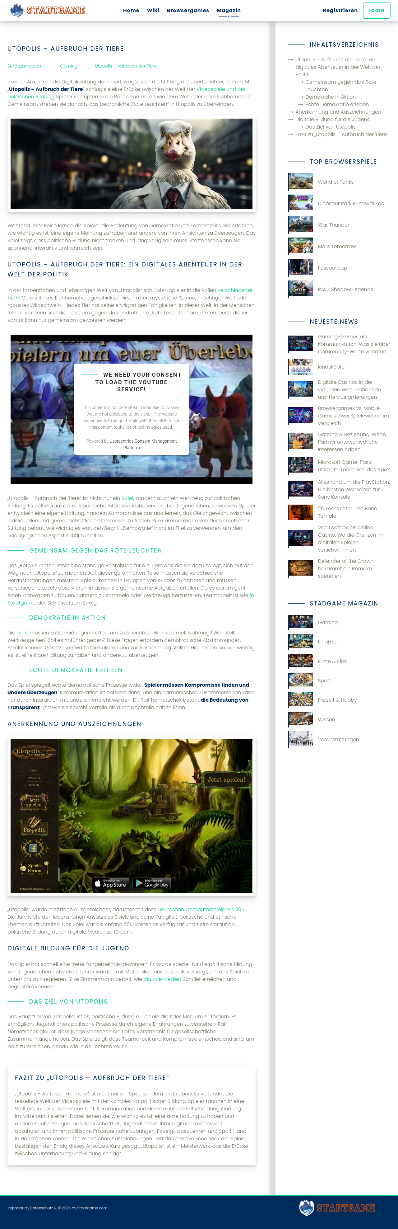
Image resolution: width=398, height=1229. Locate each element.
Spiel (127, 498)
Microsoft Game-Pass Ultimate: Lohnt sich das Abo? (339, 466)
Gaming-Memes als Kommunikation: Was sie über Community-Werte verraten (339, 344)
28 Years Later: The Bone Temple (332, 512)
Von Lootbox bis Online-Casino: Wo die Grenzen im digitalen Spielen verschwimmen (335, 538)
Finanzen (314, 642)
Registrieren (340, 10)
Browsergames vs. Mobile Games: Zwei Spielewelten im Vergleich (338, 416)
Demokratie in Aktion (330, 97)
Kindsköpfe (316, 367)
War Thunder (318, 225)
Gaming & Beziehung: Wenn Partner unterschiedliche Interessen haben (337, 442)
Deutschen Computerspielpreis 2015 (202, 909)
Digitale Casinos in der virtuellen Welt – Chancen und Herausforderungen (334, 390)
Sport (309, 681)
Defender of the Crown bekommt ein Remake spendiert (330, 569)
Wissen (311, 720)
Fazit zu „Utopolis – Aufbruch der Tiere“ (341, 134)
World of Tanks (321, 182)
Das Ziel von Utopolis (330, 126)
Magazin (229, 10)
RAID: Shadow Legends (330, 289)
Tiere (22, 632)
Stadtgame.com (92, 1208)
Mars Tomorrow (322, 246)
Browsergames (188, 10)
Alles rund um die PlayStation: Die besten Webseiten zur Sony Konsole (339, 489)
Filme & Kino (317, 661)
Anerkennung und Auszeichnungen (338, 111)
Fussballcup (317, 268)
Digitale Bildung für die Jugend (332, 119)
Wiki (153, 10)
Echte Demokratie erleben (337, 104)
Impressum (17, 1208)
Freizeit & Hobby (322, 700)
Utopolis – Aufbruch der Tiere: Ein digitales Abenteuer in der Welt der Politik (337, 67)
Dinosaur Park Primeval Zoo (336, 203)
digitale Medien (162, 979)
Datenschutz (41, 1208)
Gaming (313, 622)
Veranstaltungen (323, 739)
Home (131, 10)
